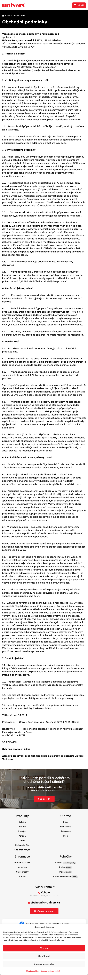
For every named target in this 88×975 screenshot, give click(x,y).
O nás (65, 822)
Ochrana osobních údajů (50, 971)
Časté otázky (22, 872)
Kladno (58, 862)
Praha (62, 867)
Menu (81, 5)
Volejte (45, 892)
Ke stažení (22, 867)
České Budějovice (62, 876)
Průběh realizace (22, 862)
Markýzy (22, 831)
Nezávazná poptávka (44, 911)
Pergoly (22, 836)
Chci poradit (44, 799)
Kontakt (22, 876)
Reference (66, 831)
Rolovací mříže (22, 845)
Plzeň (62, 872)
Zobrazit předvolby (44, 964)
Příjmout (44, 948)
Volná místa (65, 826)
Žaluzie (22, 822)
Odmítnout (44, 956)
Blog (65, 836)
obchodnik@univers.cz (45, 902)
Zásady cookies (32, 971)
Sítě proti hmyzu (22, 849)
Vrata (22, 840)
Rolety (22, 826)
